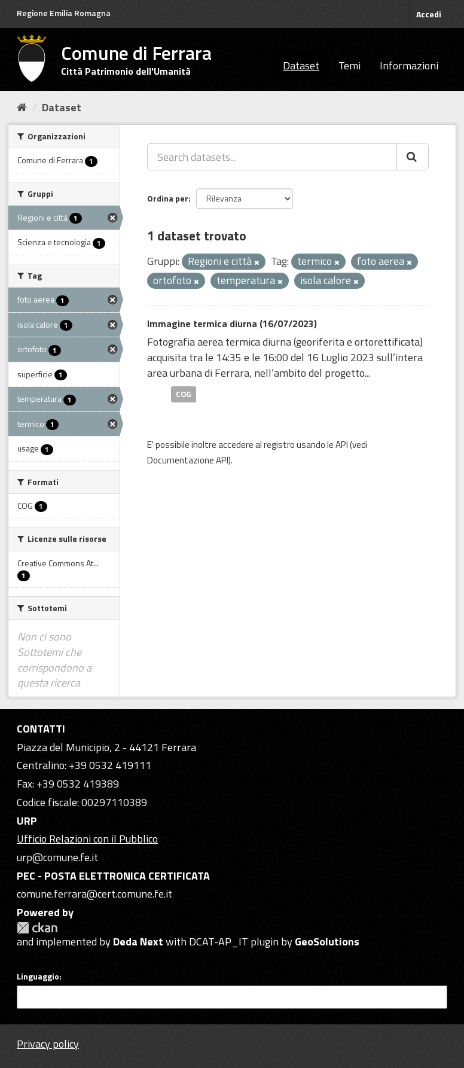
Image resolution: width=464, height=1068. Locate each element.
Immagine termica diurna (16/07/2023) (232, 323)
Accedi (428, 14)
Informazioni (409, 65)
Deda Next (138, 941)
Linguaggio (38, 976)
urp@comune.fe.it (57, 857)
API (341, 444)
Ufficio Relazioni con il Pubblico (87, 839)
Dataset (301, 65)
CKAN (37, 927)
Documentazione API (187, 460)
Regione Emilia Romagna (64, 13)
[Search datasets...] (272, 156)
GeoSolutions (327, 941)
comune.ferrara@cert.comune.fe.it (94, 894)
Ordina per (167, 198)
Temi (349, 65)
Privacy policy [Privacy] (48, 1044)
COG (183, 394)
